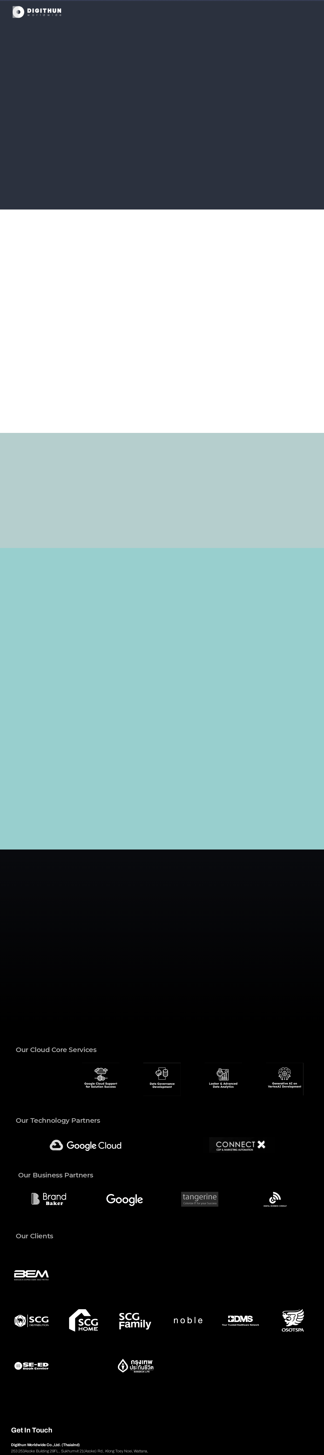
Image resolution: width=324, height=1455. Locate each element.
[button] (15, 1080)
